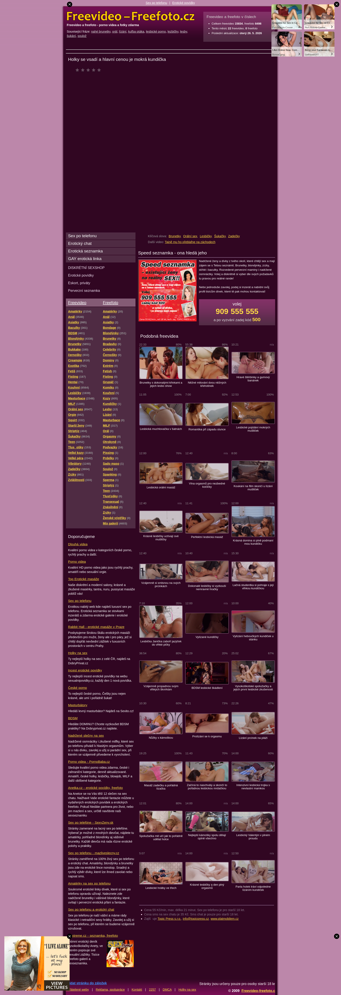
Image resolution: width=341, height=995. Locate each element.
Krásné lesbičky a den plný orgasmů (207, 886)
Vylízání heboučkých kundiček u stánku (253, 637)
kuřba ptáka (136, 31)
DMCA (167, 989)
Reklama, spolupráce (110, 989)
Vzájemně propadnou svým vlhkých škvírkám (161, 687)
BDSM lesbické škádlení (207, 687)
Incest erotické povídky (85, 670)
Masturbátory (77, 705)
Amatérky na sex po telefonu (89, 883)
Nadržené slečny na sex (86, 735)
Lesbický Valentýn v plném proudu (253, 836)
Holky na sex (77, 653)
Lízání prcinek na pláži (253, 738)
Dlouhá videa (77, 544)
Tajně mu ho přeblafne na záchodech (190, 242)
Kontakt (137, 989)
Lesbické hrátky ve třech (161, 888)
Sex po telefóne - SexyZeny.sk (90, 822)
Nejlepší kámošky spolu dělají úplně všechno (207, 836)
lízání (122, 31)
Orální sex (190, 236)
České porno (77, 687)
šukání (71, 36)
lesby (183, 31)
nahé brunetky (100, 31)
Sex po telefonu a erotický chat (91, 909)
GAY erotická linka (85, 258)
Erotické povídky (183, 3)
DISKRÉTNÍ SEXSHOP (86, 268)
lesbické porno (156, 31)
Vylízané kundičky (207, 637)
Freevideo (77, 302)
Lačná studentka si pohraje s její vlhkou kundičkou (253, 586)
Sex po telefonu (156, 3)
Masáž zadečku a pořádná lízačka (161, 787)
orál (114, 31)
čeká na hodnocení (89, 70)
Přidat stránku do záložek (86, 983)
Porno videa (77, 561)
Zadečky (234, 236)
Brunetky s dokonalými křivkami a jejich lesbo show (161, 384)
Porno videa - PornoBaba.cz (89, 761)
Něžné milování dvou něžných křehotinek (207, 384)
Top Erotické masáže (83, 579)
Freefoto (110, 302)
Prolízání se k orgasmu (207, 736)
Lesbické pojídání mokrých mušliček (253, 429)
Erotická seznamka (85, 251)
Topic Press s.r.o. (169, 918)
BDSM (73, 718)
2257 (152, 989)
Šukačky (220, 236)
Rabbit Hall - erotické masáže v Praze (96, 627)
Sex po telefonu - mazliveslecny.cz (93, 853)
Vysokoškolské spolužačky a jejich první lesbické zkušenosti (253, 687)
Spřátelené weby (77, 989)
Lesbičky (206, 236)
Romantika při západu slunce (207, 429)
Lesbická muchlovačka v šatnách (161, 429)
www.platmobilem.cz (225, 918)
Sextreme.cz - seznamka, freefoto (93, 935)
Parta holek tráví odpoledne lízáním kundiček (253, 888)
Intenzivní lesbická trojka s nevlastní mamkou (253, 786)
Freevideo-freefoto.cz (259, 991)
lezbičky (173, 31)
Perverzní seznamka (84, 290)
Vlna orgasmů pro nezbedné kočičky (207, 485)
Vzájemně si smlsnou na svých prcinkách (161, 584)
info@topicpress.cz (196, 918)
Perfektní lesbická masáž (207, 537)
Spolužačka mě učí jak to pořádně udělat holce (160, 837)
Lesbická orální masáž (161, 487)
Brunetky (175, 236)
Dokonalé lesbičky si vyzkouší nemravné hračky (207, 587)
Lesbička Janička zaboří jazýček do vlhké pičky (160, 643)
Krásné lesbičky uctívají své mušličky (161, 537)
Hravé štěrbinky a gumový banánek (253, 379)
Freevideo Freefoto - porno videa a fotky (131, 16)
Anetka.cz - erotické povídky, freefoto (95, 788)
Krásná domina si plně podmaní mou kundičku (253, 542)
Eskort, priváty (79, 283)
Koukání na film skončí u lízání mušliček (253, 487)
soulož (82, 36)
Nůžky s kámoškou (161, 737)
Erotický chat (80, 243)
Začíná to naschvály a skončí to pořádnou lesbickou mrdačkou (207, 786)
